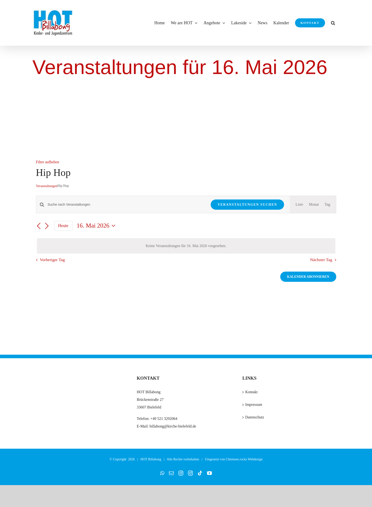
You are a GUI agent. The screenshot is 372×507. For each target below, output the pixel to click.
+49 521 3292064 (163, 419)
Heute (63, 225)
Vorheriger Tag (52, 259)
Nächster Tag (321, 259)
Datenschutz (254, 417)
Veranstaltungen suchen (247, 204)
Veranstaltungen (46, 186)
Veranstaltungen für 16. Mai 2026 (179, 67)
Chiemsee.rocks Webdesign (244, 459)
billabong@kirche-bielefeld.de (172, 426)
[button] (333, 23)
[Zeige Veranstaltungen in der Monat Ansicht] (314, 204)
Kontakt (251, 392)
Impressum (253, 405)
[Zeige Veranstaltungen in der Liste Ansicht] (299, 204)
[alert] (186, 246)
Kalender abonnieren (308, 276)
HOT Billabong (150, 459)
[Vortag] (39, 226)
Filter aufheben (47, 162)
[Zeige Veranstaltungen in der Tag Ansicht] (327, 204)
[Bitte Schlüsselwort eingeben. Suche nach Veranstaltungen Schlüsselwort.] (126, 204)
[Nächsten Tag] (47, 226)
